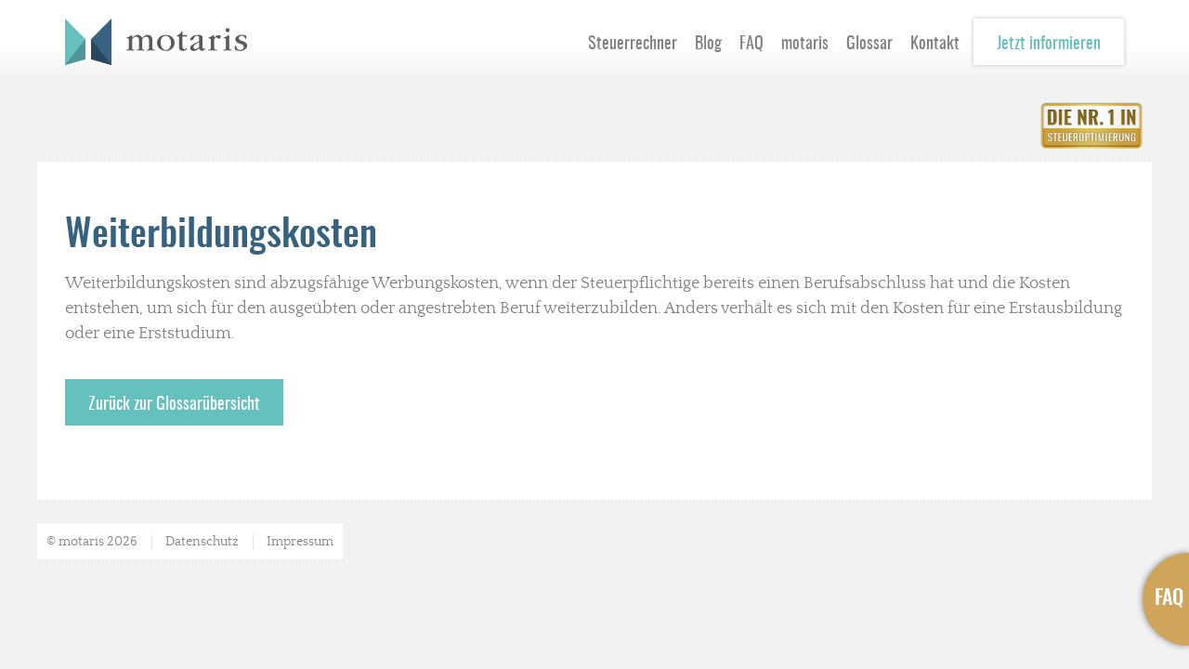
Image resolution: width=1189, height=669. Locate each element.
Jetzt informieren (1049, 44)
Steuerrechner (632, 44)
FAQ (751, 44)
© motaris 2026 (91, 541)
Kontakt (935, 44)
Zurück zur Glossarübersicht (174, 405)
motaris (805, 44)
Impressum (300, 541)
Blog (708, 44)
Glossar (869, 44)
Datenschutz (202, 541)
